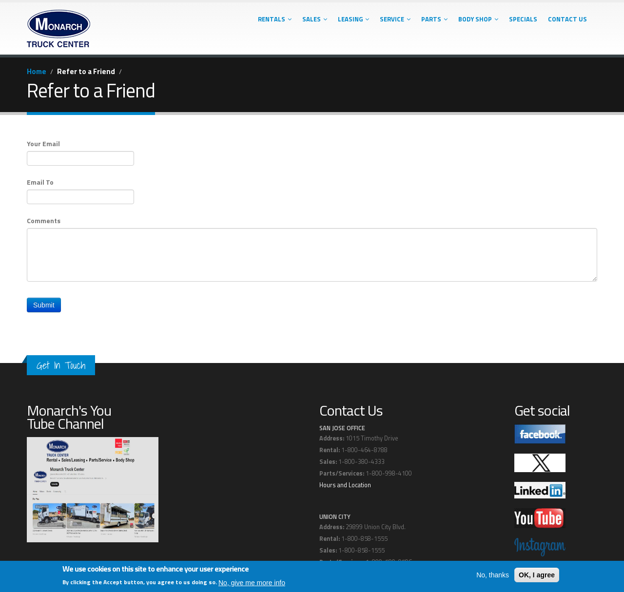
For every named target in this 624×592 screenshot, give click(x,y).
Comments (43, 221)
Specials (523, 19)
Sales (314, 19)
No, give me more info (251, 583)
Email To (40, 182)
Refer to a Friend (86, 71)
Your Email (43, 144)
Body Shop (478, 19)
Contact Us (567, 19)
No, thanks (492, 575)
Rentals (275, 19)
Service (395, 19)
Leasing (353, 19)
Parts (434, 19)
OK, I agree (537, 575)
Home (36, 71)
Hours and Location (345, 485)
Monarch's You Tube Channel (69, 417)
